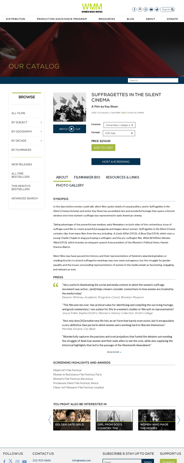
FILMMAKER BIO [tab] (87, 177)
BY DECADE (19, 140)
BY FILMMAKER (21, 150)
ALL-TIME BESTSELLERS (21, 175)
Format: (95, 132)
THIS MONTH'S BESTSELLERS (21, 187)
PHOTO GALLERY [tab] (70, 185)
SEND (148, 456)
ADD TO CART (103, 147)
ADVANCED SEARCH (25, 198)
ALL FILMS (18, 113)
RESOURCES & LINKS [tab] (122, 177)
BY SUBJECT (19, 122)
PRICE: (100, 141)
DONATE (168, 456)
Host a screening (116, 161)
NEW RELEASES (22, 164)
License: (96, 124)
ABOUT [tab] (62, 177)
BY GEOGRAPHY (22, 131)
